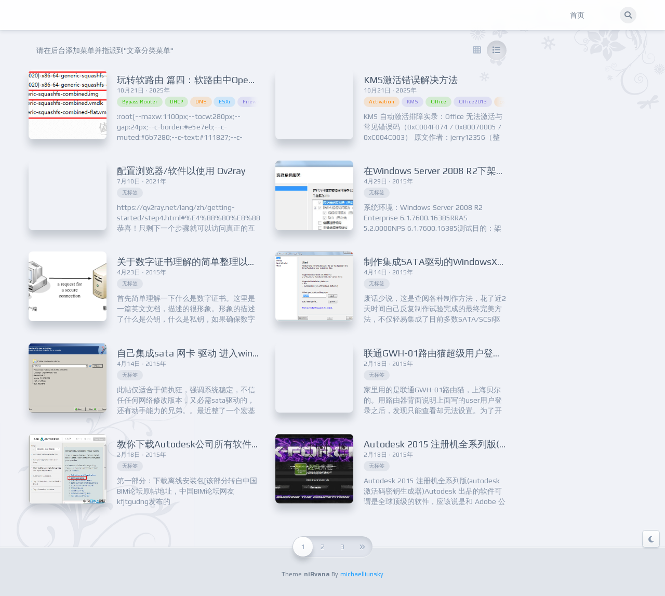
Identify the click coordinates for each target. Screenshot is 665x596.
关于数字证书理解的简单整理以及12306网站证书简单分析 (237, 261)
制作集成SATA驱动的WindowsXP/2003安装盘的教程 (474, 261)
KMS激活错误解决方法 (411, 79)
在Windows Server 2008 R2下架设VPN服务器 (458, 170)
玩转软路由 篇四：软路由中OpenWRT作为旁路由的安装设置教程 (252, 79)
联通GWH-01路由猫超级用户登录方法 (442, 353)
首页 (577, 15)
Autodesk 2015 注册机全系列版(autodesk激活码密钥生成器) (490, 444)
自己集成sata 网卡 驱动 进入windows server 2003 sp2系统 (240, 353)
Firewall (252, 101)
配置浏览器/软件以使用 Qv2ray (181, 170)
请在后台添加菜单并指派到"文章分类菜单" (105, 50)
